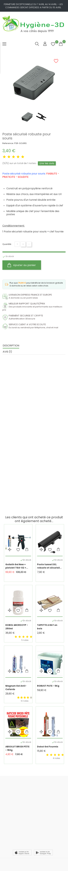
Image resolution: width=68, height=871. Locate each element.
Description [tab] (11, 345)
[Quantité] (17, 244)
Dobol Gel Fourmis (47, 746)
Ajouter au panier (21, 265)
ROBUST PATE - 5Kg (48, 685)
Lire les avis (46, 163)
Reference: (8, 143)
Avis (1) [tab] (7, 351)
